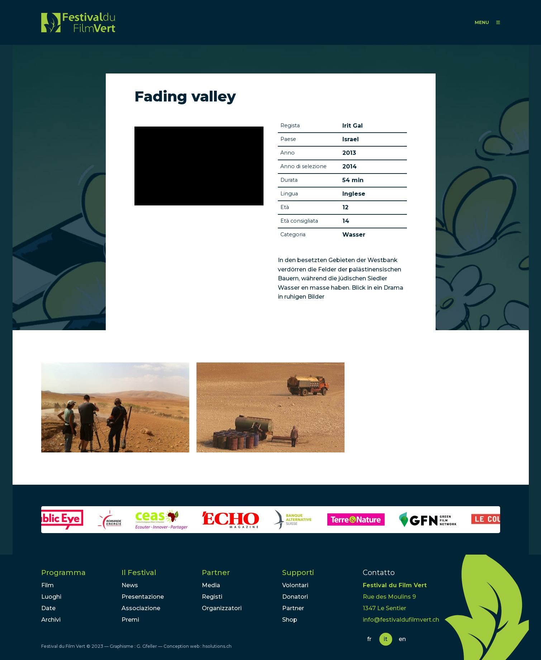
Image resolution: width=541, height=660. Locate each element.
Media (211, 585)
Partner (216, 572)
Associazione (141, 608)
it (386, 639)
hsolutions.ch (217, 646)
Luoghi (51, 596)
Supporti (298, 572)
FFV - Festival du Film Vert (78, 22)
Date (48, 608)
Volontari (295, 585)
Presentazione (143, 596)
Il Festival (139, 572)
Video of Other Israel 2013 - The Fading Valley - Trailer (199, 166)
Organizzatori (222, 608)
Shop (289, 619)
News (130, 585)
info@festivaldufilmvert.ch (401, 619)
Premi (130, 619)
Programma (63, 572)
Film (47, 585)
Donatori (295, 596)
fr (369, 639)
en (402, 639)
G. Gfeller (147, 646)
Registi (212, 596)
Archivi (51, 619)
